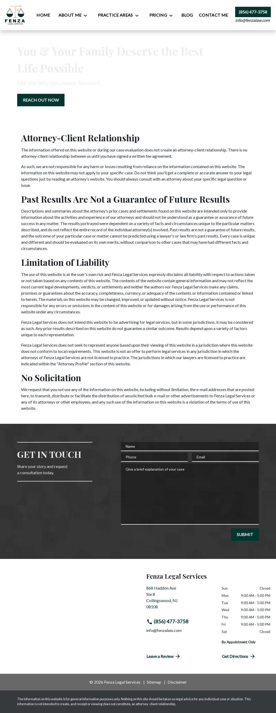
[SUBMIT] (245, 534)
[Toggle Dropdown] (87, 15)
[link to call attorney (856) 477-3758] (253, 12)
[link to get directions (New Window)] (180, 599)
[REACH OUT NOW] (41, 100)
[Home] (43, 15)
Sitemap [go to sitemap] (154, 681)
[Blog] (187, 15)
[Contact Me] (213, 15)
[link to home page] (15, 15)
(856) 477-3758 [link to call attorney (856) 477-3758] (167, 621)
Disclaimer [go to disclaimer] (177, 681)
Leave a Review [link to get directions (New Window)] (163, 656)
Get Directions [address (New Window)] (239, 656)
